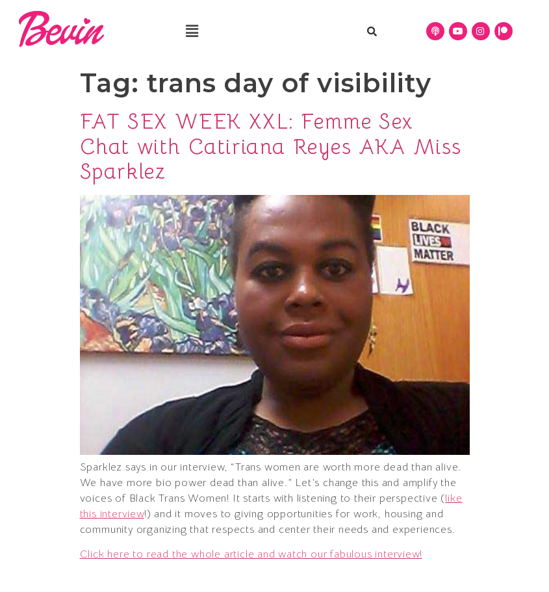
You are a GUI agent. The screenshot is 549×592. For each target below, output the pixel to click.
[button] (192, 31)
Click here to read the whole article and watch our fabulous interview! (251, 554)
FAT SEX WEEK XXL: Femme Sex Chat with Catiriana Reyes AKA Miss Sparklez (271, 147)
